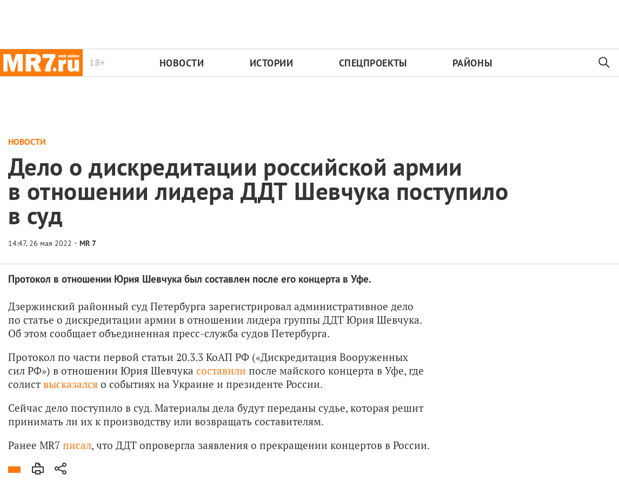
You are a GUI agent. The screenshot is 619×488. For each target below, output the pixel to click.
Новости (181, 63)
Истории (272, 63)
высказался (70, 384)
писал (77, 445)
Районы (472, 63)
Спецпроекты (373, 63)
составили (221, 370)
